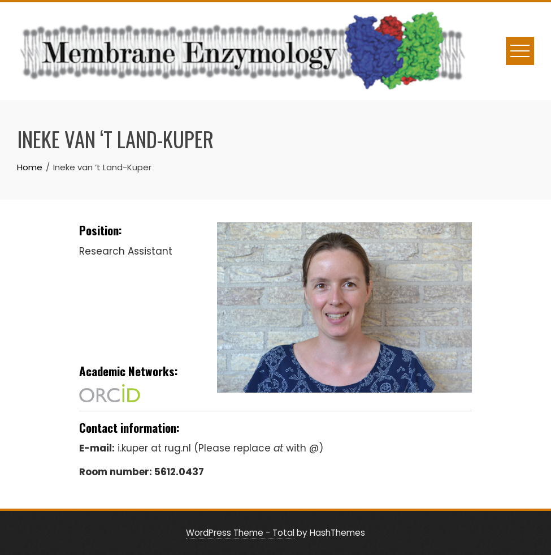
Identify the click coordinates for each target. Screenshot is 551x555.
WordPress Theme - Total (240, 533)
